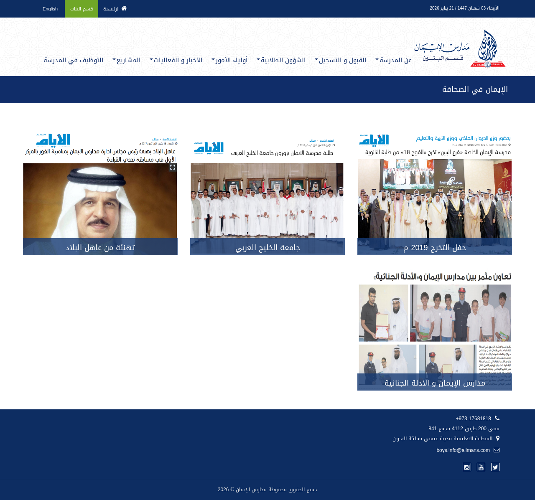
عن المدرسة (393, 60)
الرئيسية (115, 9)
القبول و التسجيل (340, 60)
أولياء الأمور (229, 60)
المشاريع (126, 60)
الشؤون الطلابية (281, 60)
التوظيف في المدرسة (73, 60)
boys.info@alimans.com (467, 450)
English (50, 9)
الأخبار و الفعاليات (176, 60)
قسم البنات (81, 9)
